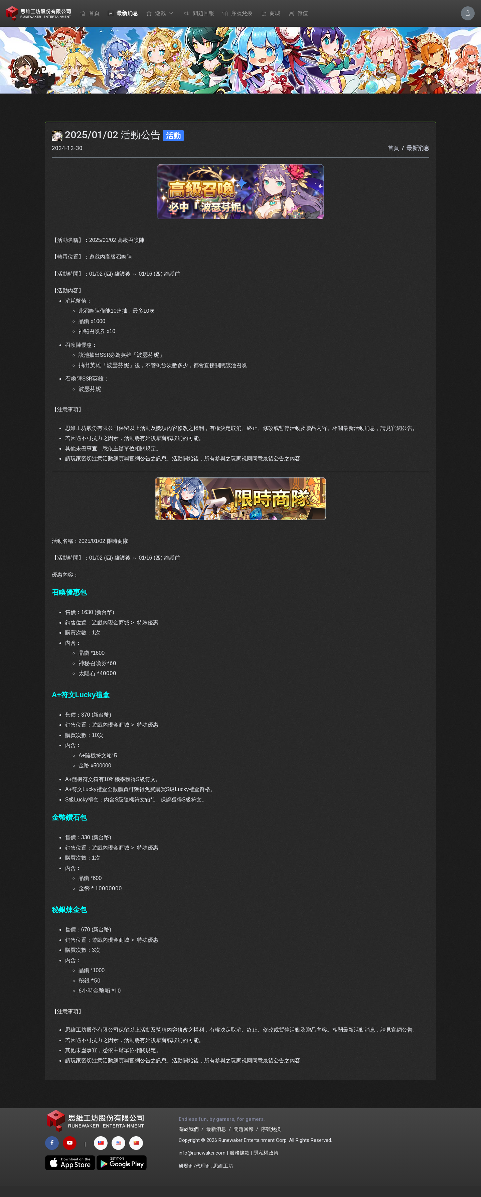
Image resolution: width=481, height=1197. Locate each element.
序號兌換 (236, 13)
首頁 (88, 13)
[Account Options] (468, 13)
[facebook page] (52, 1154)
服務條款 (239, 1164)
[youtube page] (69, 1154)
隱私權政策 (266, 1164)
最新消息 (121, 13)
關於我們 (189, 1140)
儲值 (296, 13)
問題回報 (197, 13)
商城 (269, 13)
